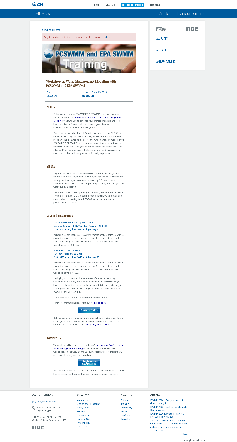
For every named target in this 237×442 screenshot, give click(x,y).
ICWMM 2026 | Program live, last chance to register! (166, 402)
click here (106, 37)
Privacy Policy (83, 422)
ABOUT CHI (110, 5)
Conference (126, 415)
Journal (124, 411)
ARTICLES (161, 50)
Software (125, 400)
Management (83, 407)
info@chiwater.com (44, 401)
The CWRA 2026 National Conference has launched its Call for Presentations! (169, 422)
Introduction (83, 400)
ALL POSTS (162, 38)
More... (186, 434)
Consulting (126, 419)
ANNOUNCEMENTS (165, 61)
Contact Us (82, 426)
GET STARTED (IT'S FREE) (132, 5)
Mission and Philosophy (88, 403)
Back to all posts (51, 29)
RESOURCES (155, 5)
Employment (83, 415)
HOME (96, 5)
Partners (81, 411)
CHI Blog (42, 13)
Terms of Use (83, 419)
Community (126, 407)
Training (125, 403)
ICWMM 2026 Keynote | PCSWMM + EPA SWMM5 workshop (168, 415)
